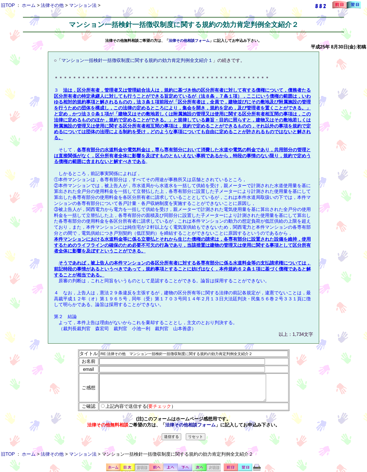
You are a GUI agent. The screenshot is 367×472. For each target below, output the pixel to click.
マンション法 (83, 5)
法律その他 (52, 5)
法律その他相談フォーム (189, 40)
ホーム (29, 5)
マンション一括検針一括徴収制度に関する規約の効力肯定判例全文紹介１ (137, 60)
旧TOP (8, 5)
